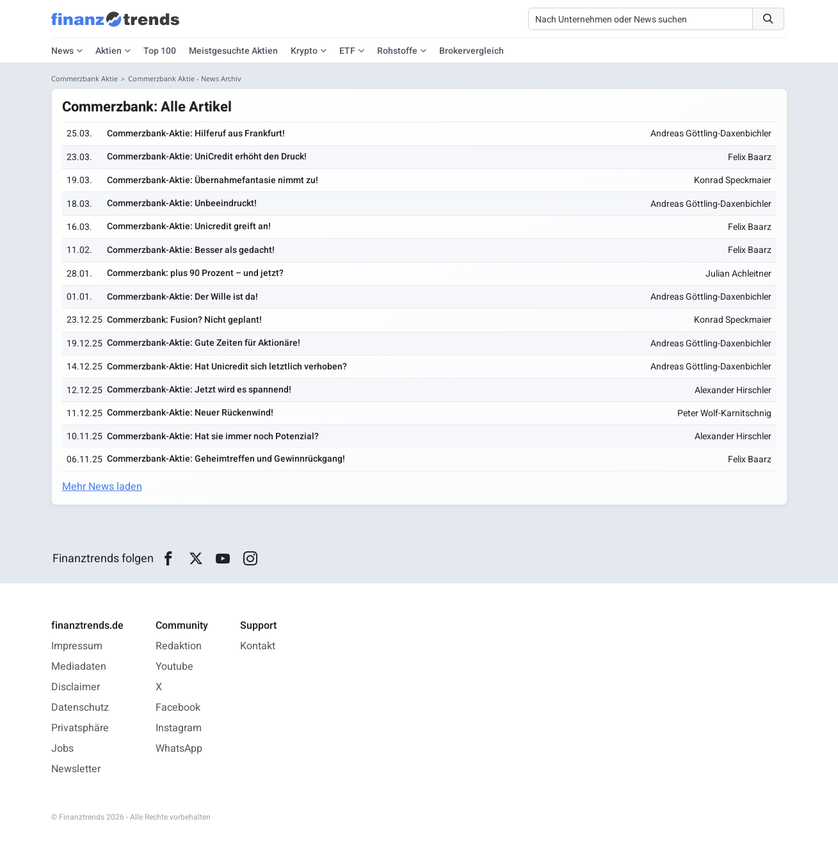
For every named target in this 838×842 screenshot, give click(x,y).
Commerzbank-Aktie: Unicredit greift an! (189, 226)
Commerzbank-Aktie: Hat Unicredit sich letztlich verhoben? (227, 366)
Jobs (62, 748)
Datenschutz (80, 707)
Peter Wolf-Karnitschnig (724, 413)
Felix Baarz (749, 157)
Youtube (174, 666)
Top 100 (159, 51)
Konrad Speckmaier (732, 180)
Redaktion (179, 646)
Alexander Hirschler (733, 390)
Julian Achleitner (738, 273)
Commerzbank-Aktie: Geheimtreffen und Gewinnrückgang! (226, 459)
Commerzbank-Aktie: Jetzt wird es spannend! (199, 389)
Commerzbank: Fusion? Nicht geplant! (184, 320)
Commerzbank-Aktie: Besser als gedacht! (191, 250)
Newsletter (76, 769)
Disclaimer (75, 687)
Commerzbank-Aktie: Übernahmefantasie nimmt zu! (212, 180)
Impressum (76, 646)
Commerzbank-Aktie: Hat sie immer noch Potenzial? (213, 436)
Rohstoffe (397, 51)
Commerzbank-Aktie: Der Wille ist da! (182, 297)
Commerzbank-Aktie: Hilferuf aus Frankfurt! (196, 133)
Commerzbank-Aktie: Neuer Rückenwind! (190, 412)
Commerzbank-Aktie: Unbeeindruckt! (182, 203)
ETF (347, 51)
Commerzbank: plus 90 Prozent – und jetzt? (195, 273)
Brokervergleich (471, 51)
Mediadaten (78, 666)
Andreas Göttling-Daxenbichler (710, 133)
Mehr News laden (102, 486)
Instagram (179, 728)
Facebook (178, 707)
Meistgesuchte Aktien (233, 51)
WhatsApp (179, 748)
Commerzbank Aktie (84, 78)
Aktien (108, 51)
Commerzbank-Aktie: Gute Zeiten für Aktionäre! (203, 343)
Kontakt (257, 646)
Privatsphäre (80, 728)
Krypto (304, 51)
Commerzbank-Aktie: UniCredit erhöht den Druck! (207, 156)
